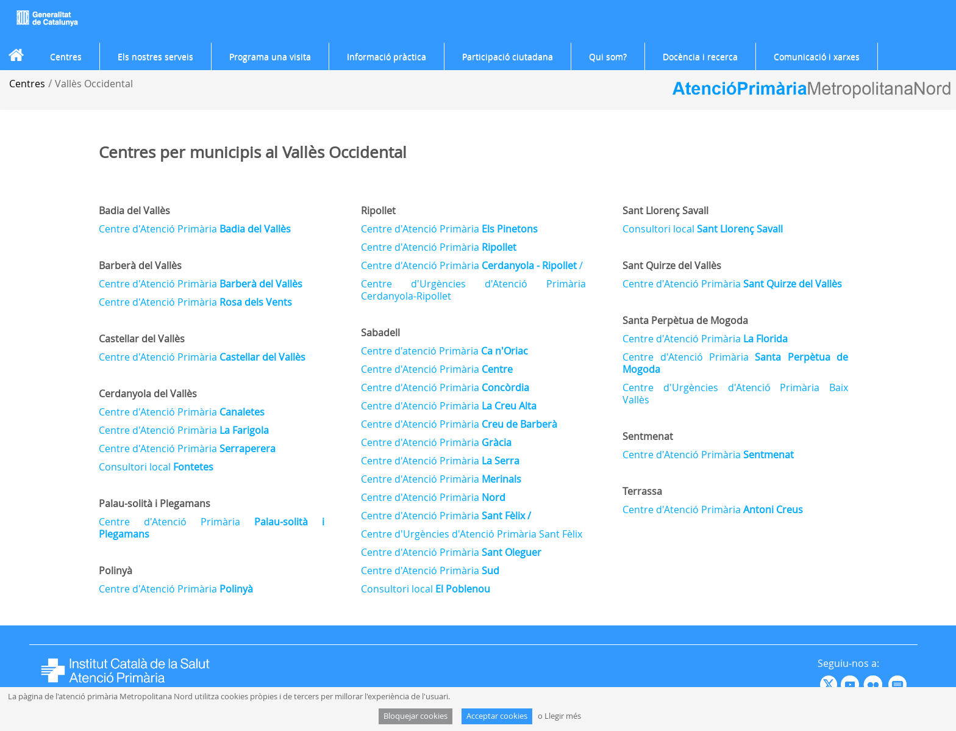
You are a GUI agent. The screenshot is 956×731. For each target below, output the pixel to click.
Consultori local (156, 467)
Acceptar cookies (496, 716)
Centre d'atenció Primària (444, 351)
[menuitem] (66, 57)
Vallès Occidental (94, 83)
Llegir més (562, 716)
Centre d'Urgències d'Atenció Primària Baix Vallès (735, 393)
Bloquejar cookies (415, 716)
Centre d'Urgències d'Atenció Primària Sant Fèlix (471, 534)
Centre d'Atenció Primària (195, 229)
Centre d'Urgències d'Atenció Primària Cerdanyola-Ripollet (474, 290)
